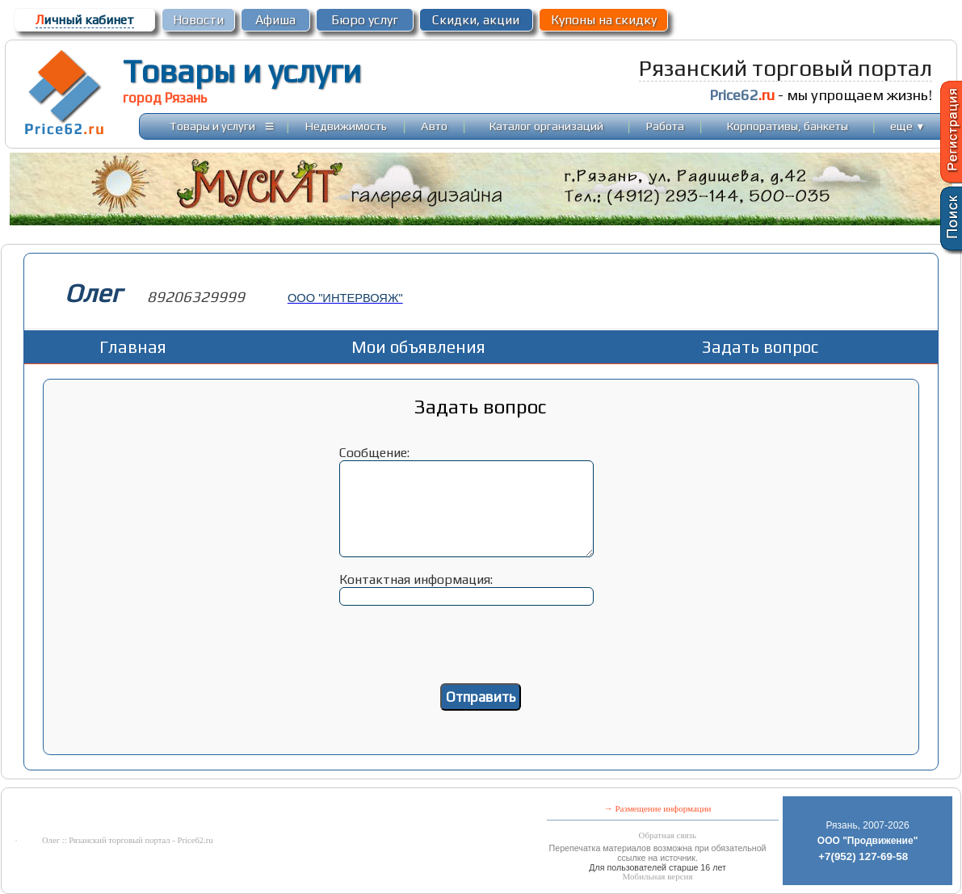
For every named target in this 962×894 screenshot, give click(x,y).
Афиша (275, 19)
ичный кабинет (85, 19)
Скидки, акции (475, 19)
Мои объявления (418, 347)
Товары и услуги (242, 71)
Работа (665, 125)
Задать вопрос (760, 347)
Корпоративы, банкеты (787, 125)
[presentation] (480, 651)
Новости (198, 19)
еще (907, 125)
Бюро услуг (364, 19)
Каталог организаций (546, 125)
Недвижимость (346, 125)
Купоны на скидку (604, 19)
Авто (434, 125)
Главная (132, 347)
